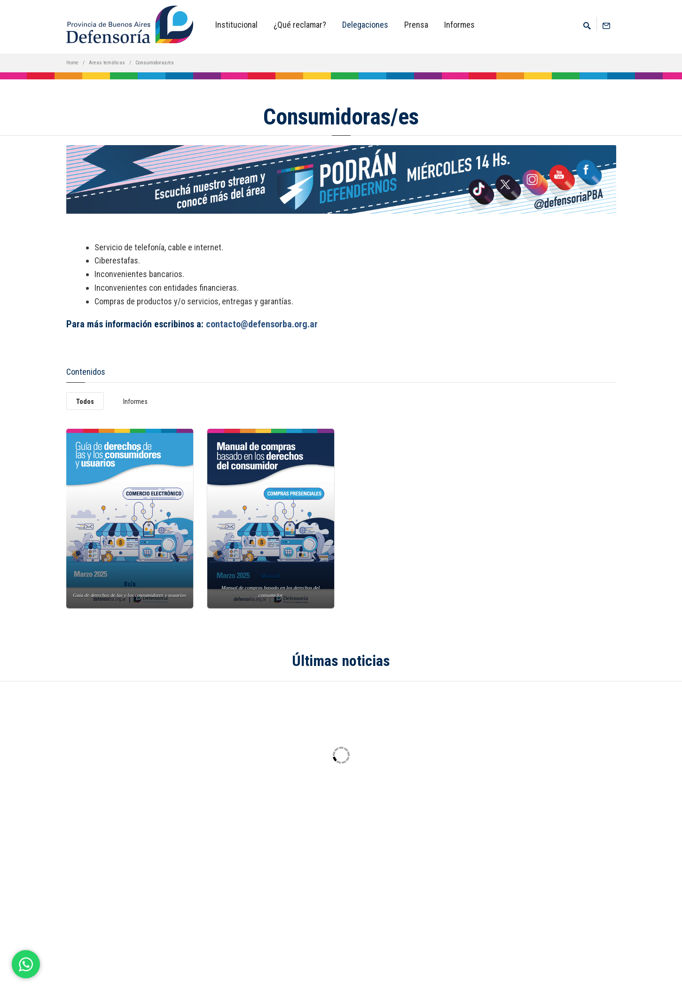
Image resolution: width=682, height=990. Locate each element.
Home (72, 63)
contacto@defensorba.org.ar (262, 324)
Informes (459, 25)
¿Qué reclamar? (300, 25)
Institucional (236, 25)
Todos (85, 401)
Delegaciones (365, 25)
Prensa (416, 25)
